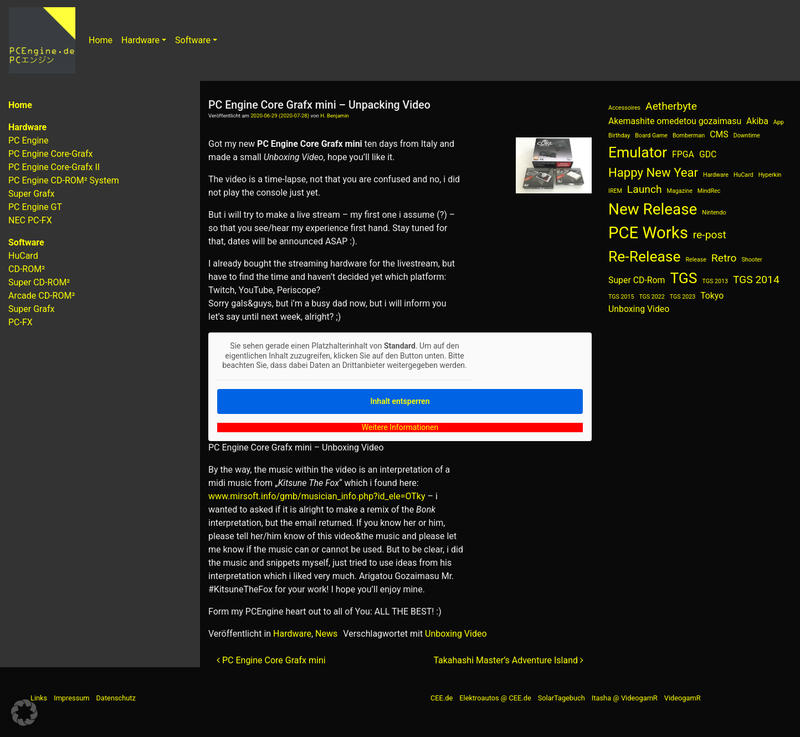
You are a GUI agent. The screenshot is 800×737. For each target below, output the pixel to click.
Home (100, 40)
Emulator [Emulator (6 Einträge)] (637, 152)
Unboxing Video (455, 633)
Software (193, 40)
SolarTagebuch (561, 698)
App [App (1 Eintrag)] (778, 122)
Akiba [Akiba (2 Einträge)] (757, 121)
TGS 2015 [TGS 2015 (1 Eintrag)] (621, 296)
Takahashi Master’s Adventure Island (508, 660)
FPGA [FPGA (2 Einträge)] (683, 154)
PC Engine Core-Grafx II (54, 167)
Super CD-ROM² (39, 282)
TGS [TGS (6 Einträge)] (683, 277)
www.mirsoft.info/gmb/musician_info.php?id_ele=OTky (316, 496)
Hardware (140, 40)
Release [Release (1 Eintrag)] (695, 259)
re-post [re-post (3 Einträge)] (709, 234)
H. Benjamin (334, 115)
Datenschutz (116, 698)
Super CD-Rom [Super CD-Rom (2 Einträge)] (636, 280)
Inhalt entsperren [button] (400, 400)
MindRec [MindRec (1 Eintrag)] (709, 191)
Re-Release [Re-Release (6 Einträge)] (644, 256)
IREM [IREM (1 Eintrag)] (615, 191)
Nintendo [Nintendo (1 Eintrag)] (714, 212)
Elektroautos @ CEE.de (495, 698)
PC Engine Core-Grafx (50, 154)
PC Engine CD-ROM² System (63, 180)
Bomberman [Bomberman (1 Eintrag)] (689, 135)
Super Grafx (31, 193)
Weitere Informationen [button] (400, 426)
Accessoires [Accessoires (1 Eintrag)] (624, 107)
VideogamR (682, 698)
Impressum (71, 698)
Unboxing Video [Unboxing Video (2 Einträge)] (638, 309)
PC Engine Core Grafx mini (271, 660)
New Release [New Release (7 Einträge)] (652, 209)
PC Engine (28, 140)
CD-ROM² (26, 269)
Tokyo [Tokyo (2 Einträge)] (712, 295)
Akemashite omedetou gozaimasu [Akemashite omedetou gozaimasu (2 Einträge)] (674, 121)
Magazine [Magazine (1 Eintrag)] (680, 191)
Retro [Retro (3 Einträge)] (724, 258)
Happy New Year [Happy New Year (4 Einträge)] (653, 172)
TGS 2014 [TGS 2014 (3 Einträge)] (756, 279)
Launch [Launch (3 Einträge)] (644, 189)
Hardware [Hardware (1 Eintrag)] (716, 174)
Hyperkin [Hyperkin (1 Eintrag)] (770, 174)
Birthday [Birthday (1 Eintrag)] (619, 135)
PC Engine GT (35, 207)
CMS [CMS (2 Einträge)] (719, 134)
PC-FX (20, 322)
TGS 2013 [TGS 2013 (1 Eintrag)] (715, 281)
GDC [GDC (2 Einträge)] (707, 154)
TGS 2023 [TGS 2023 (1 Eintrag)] (682, 296)
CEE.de (441, 698)
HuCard (23, 255)
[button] (24, 712)
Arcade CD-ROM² (41, 295)
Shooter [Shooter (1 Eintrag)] (752, 259)
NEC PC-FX (30, 220)
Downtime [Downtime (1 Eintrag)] (747, 135)
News (326, 633)
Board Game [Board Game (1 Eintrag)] (651, 135)
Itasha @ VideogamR (625, 698)
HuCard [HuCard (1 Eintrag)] (743, 174)
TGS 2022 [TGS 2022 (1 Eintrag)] (651, 296)
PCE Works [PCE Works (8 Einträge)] (648, 232)
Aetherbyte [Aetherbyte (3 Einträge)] (671, 106)
